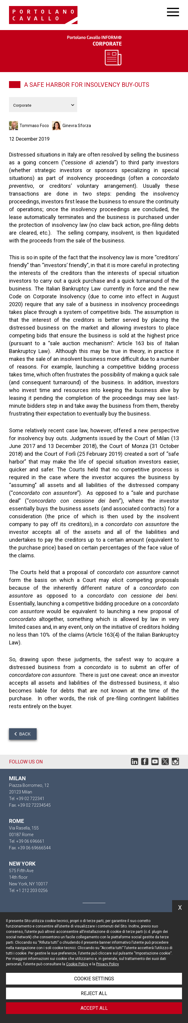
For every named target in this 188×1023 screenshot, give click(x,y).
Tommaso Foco (34, 125)
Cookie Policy (77, 964)
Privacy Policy (107, 964)
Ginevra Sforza (76, 125)
